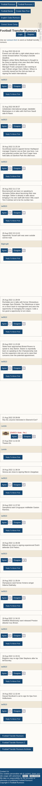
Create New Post (23, 11)
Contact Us (4, 771)
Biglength (5, 244)
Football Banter (7, 11)
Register (30, 34)
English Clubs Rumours (10, 18)
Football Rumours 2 (26, 4)
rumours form (12, 40)
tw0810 (4, 80)
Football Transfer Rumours (13, 736)
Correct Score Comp (9, 24)
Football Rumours (8, 4)
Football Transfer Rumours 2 (13, 743)
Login (20, 34)
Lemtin (4, 426)
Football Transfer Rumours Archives (16, 749)
